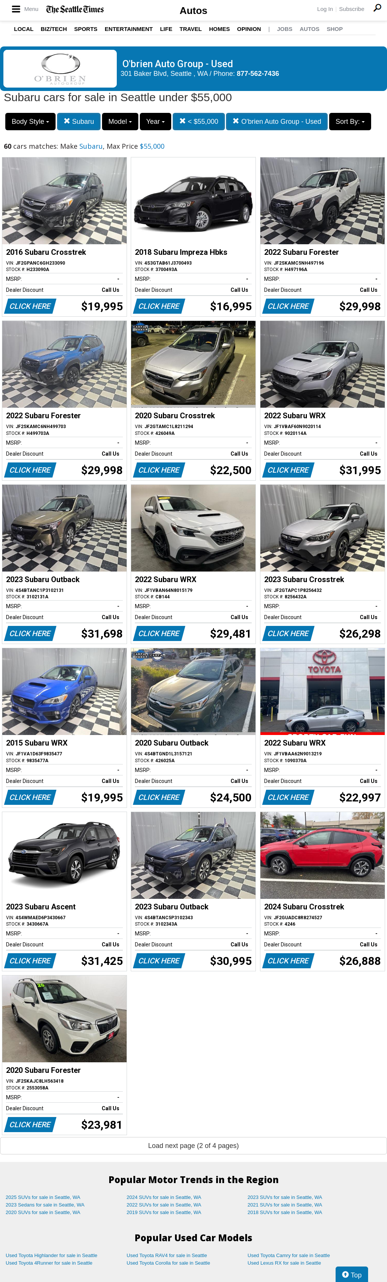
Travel (191, 29)
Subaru (78, 121)
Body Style (30, 121)
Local (24, 29)
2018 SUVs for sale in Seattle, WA (285, 1212)
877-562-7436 (258, 73)
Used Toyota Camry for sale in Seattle (289, 1255)
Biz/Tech (54, 29)
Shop (335, 29)
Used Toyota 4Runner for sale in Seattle (49, 1263)
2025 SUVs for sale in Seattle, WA (43, 1197)
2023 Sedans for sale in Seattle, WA (45, 1205)
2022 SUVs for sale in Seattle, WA (164, 1205)
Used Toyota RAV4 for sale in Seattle (167, 1255)
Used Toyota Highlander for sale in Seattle (52, 1255)
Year (155, 121)
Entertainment (129, 29)
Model (120, 121)
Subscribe (351, 9)
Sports (86, 29)
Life (166, 29)
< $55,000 (198, 121)
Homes (219, 29)
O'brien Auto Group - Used (276, 121)
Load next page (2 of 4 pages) (193, 1145)
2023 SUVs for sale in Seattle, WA (285, 1197)
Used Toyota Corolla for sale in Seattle (168, 1263)
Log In (325, 9)
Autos (193, 10)
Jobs (285, 29)
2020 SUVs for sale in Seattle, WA (43, 1212)
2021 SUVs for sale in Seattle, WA (285, 1205)
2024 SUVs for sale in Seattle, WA (164, 1197)
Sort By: (350, 121)
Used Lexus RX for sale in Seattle (284, 1263)
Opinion (249, 29)
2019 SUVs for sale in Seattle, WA (164, 1212)
